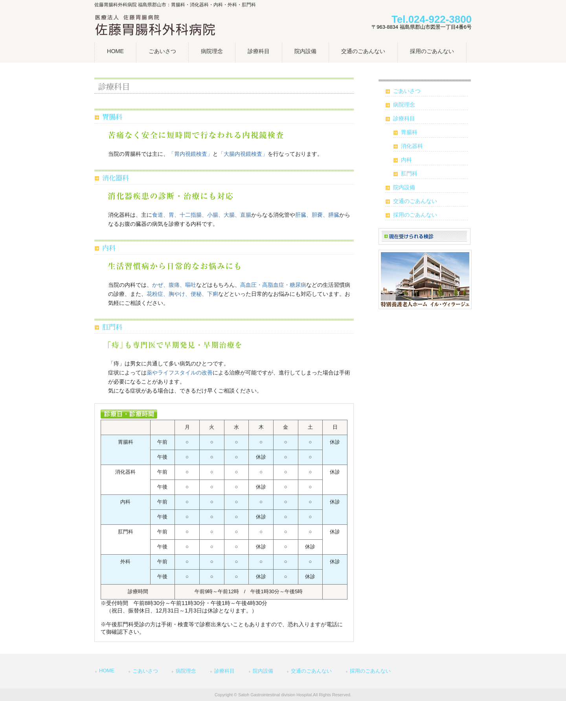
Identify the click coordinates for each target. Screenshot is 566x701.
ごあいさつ (407, 91)
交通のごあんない (415, 201)
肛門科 (112, 327)
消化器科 (115, 178)
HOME (106, 670)
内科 (109, 248)
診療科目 (404, 118)
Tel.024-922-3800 (431, 19)
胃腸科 (112, 117)
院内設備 (404, 187)
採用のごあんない (415, 215)
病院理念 (404, 104)
